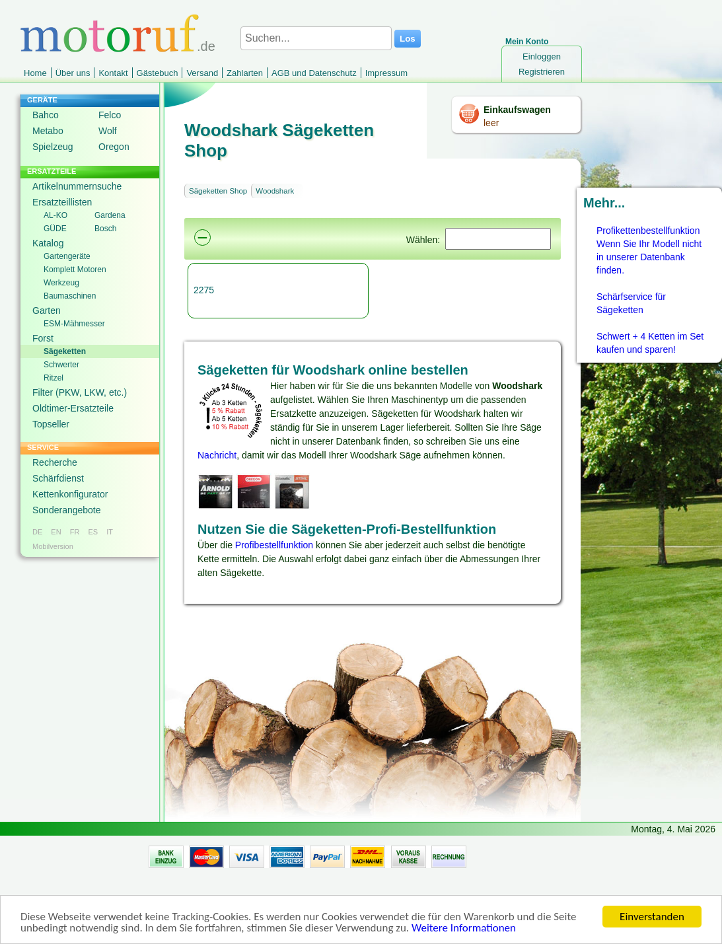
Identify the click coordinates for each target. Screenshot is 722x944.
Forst (43, 338)
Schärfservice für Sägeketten (631, 303)
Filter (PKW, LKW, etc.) (79, 392)
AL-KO (55, 215)
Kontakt (112, 73)
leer (491, 123)
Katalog (47, 243)
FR (75, 532)
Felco (109, 115)
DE (37, 532)
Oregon (113, 146)
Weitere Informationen (464, 929)
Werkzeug (61, 282)
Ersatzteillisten (62, 202)
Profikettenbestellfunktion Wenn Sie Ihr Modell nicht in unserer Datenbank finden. (649, 250)
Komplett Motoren (75, 269)
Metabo (47, 131)
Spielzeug (52, 146)
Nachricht (217, 455)
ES (93, 532)
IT (109, 532)
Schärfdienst (58, 478)
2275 (204, 290)
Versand (202, 73)
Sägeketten (65, 351)
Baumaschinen (70, 296)
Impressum (386, 73)
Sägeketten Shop (218, 191)
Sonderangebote (66, 510)
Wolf (107, 131)
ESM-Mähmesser (74, 323)
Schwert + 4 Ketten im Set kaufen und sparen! (650, 343)
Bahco (45, 115)
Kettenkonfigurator (70, 494)
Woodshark (275, 191)
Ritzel (53, 377)
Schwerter (61, 364)
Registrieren (542, 72)
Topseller (50, 424)
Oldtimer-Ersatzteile (73, 408)
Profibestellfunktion (274, 545)
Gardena (110, 215)
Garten (46, 310)
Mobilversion (52, 546)
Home (35, 73)
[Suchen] (498, 239)
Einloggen (542, 56)
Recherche (54, 462)
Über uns (72, 73)
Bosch (105, 228)
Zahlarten (245, 73)
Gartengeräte (67, 256)
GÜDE (55, 228)
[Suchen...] (316, 38)
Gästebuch (157, 73)
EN (56, 532)
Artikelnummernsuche (77, 186)
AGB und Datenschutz (314, 73)
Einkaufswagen (517, 109)
